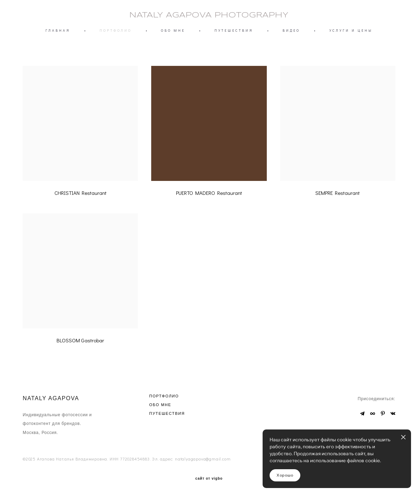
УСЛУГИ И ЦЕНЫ (351, 30)
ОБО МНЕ (173, 30)
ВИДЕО (291, 30)
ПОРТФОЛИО (116, 30)
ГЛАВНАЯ (57, 30)
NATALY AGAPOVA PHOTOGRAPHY (208, 15)
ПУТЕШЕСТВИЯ (233, 30)
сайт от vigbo (208, 478)
